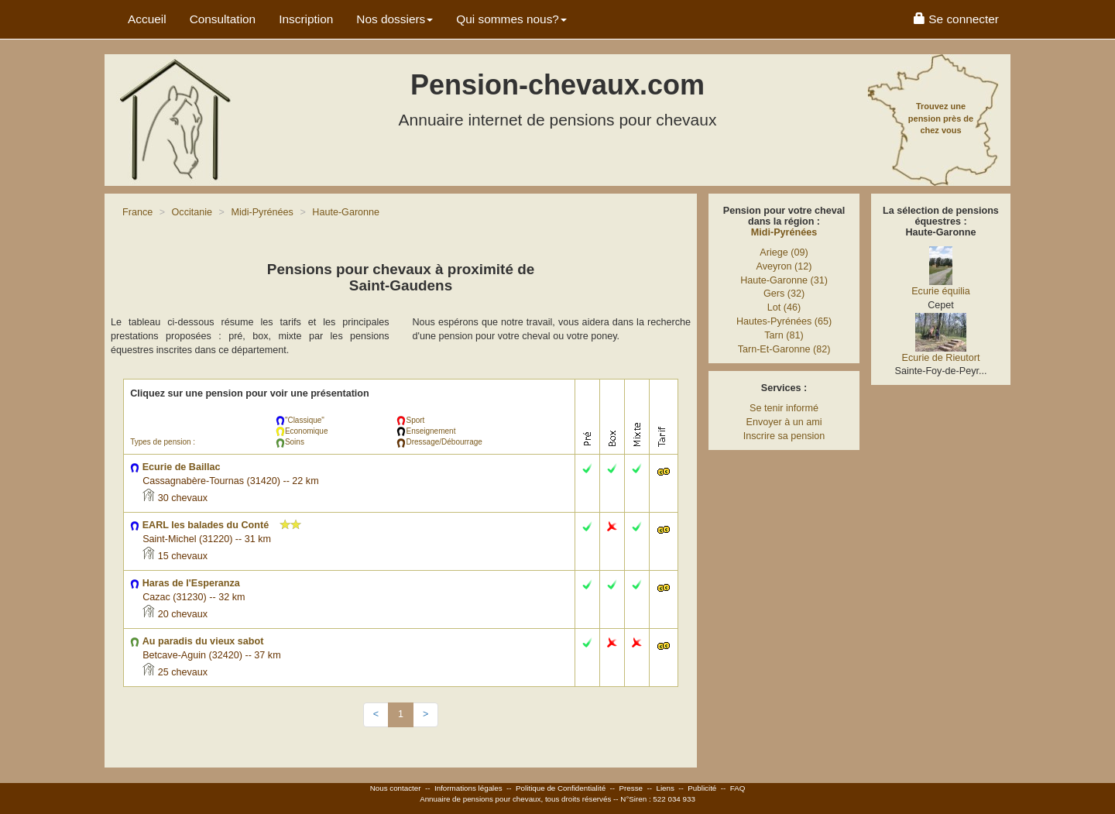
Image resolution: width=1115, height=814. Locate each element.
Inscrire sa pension (784, 436)
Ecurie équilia (940, 291)
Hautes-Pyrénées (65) (784, 321)
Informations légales (468, 788)
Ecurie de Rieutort (941, 357)
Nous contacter (395, 788)
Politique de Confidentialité (561, 788)
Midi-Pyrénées (784, 232)
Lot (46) (784, 307)
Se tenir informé (784, 408)
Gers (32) (784, 293)
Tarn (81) (783, 335)
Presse (631, 788)
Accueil (147, 19)
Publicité (702, 788)
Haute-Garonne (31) (784, 280)
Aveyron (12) (784, 266)
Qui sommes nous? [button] (511, 19)
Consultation (223, 19)
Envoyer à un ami (784, 422)
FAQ (738, 788)
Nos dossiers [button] (394, 19)
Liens (665, 788)
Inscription (306, 19)
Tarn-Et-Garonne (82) (784, 349)
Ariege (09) (784, 252)
